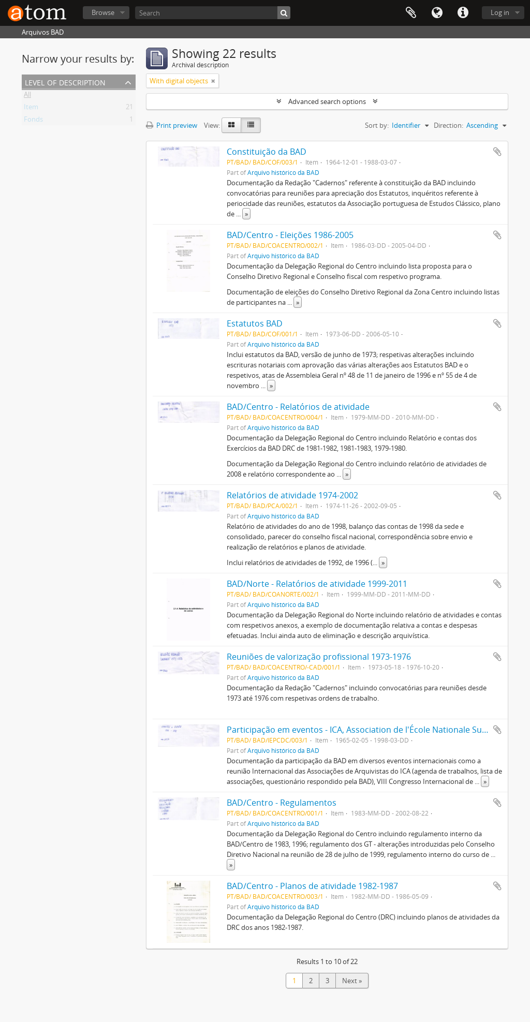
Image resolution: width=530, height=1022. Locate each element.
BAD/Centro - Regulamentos (281, 802)
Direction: (448, 125)
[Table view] (251, 125)
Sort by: (377, 125)
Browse (103, 12)
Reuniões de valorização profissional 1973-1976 (319, 656)
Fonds (33, 121)
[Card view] (231, 125)
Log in (500, 12)
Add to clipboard (497, 151)
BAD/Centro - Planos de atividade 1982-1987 (312, 886)
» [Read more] (246, 213)
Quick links (463, 13)
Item (31, 108)
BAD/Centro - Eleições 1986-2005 (290, 235)
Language (437, 13)
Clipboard (411, 13)
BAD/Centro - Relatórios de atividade (298, 406)
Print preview (171, 125)
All (27, 96)
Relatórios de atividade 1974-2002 (292, 495)
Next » (352, 980)
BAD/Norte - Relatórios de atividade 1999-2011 (317, 583)
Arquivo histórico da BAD (283, 172)
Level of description (65, 81)
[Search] (212, 12)
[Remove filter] (213, 81)
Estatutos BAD (255, 323)
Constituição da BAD (266, 151)
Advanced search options (327, 101)
